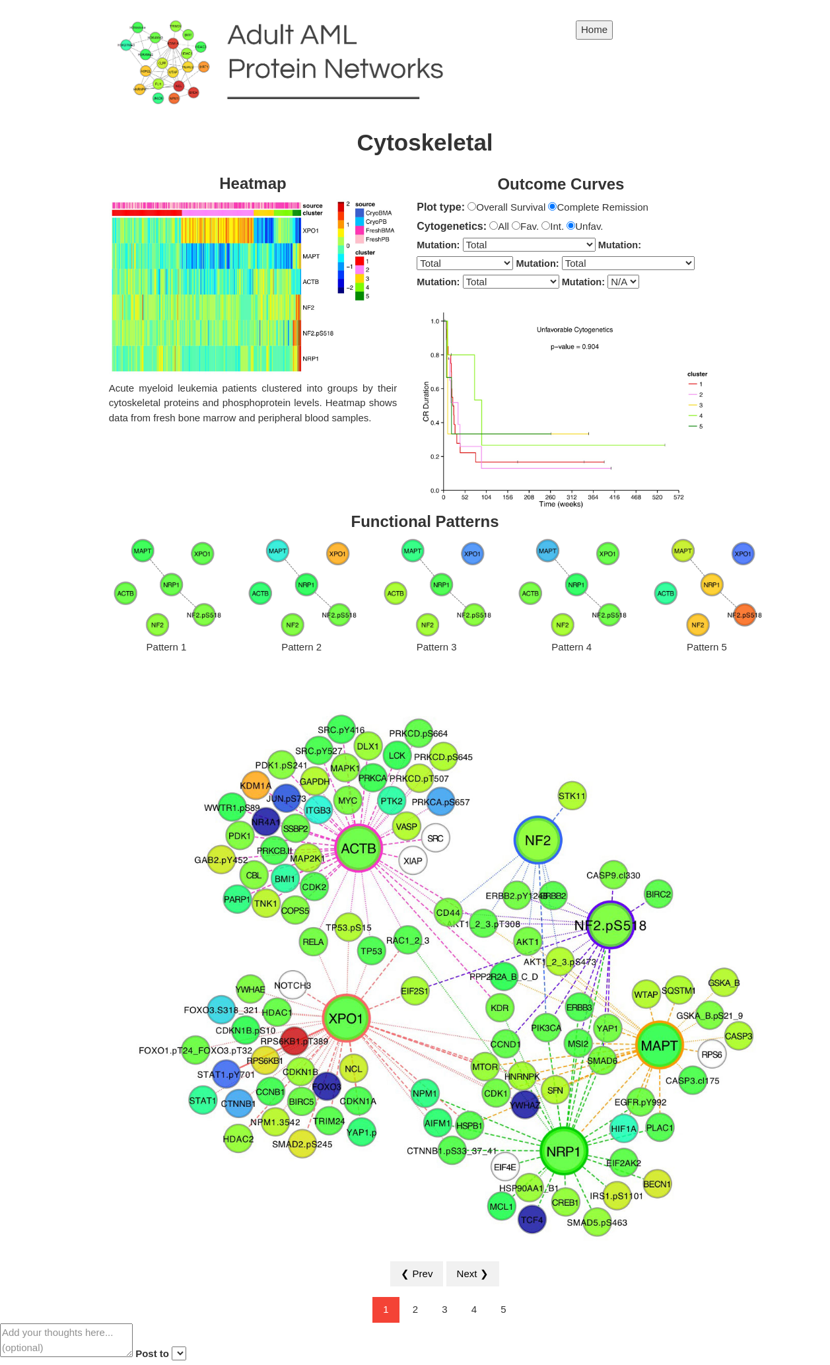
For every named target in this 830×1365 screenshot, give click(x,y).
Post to (152, 1353)
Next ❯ (473, 1273)
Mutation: (438, 245)
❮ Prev (416, 1273)
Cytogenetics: (452, 226)
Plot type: (441, 207)
